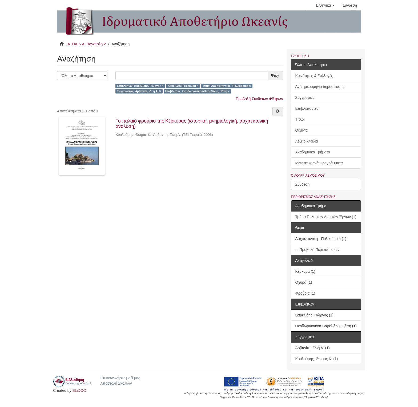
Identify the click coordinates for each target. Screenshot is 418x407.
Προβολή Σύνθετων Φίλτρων (259, 99)
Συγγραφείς (305, 97)
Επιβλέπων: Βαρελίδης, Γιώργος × (140, 85)
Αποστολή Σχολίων (116, 383)
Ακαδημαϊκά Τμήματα (312, 152)
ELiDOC (79, 390)
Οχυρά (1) (303, 282)
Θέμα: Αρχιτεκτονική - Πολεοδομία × (227, 85)
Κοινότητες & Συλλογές (314, 76)
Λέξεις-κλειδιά (306, 141)
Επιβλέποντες (306, 108)
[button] (325, 5)
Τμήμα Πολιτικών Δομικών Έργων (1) (326, 217)
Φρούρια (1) (305, 293)
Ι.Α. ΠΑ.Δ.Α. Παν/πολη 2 (86, 44)
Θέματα (301, 130)
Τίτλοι (300, 119)
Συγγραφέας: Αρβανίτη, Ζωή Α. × (139, 91)
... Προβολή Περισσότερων (317, 249)
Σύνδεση (302, 184)
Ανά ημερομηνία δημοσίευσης (319, 86)
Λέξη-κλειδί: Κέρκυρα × (183, 85)
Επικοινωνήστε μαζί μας (120, 378)
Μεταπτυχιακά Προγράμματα (319, 163)
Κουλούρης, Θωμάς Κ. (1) (316, 359)
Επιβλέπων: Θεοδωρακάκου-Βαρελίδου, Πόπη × (197, 91)
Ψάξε (275, 76)
